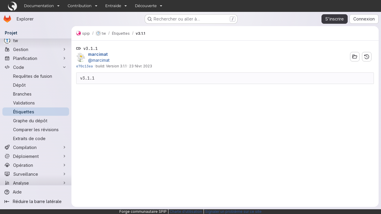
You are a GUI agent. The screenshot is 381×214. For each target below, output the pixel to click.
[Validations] (35, 103)
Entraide (113, 6)
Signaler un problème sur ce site (233, 211)
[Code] (35, 67)
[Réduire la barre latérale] (35, 201)
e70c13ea (84, 66)
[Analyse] (35, 183)
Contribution (79, 6)
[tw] (35, 40)
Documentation (39, 6)
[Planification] (35, 58)
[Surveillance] (35, 174)
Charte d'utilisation (186, 211)
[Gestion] (35, 49)
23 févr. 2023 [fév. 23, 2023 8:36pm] (140, 66)
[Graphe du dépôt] (35, 120)
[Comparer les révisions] (35, 129)
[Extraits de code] (35, 138)
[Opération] (35, 165)
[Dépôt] (35, 85)
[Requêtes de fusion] (35, 76)
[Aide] (35, 192)
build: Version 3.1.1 (111, 66)
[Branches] (35, 94)
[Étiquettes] (35, 111)
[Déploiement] (35, 156)
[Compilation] (35, 147)
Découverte (146, 6)
